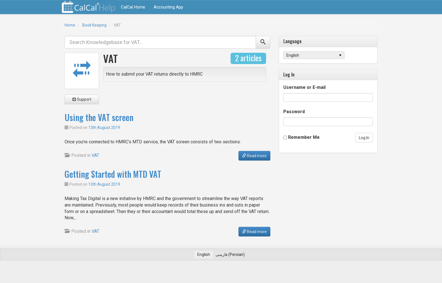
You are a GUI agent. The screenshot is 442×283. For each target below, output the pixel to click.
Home (70, 25)
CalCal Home (133, 7)
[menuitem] (313, 55)
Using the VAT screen (99, 117)
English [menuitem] (292, 55)
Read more (254, 155)
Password (294, 111)
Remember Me (304, 137)
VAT (95, 155)
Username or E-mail (304, 87)
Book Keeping (94, 25)
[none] (313, 55)
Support (81, 99)
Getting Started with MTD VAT (113, 174)
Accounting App (168, 7)
